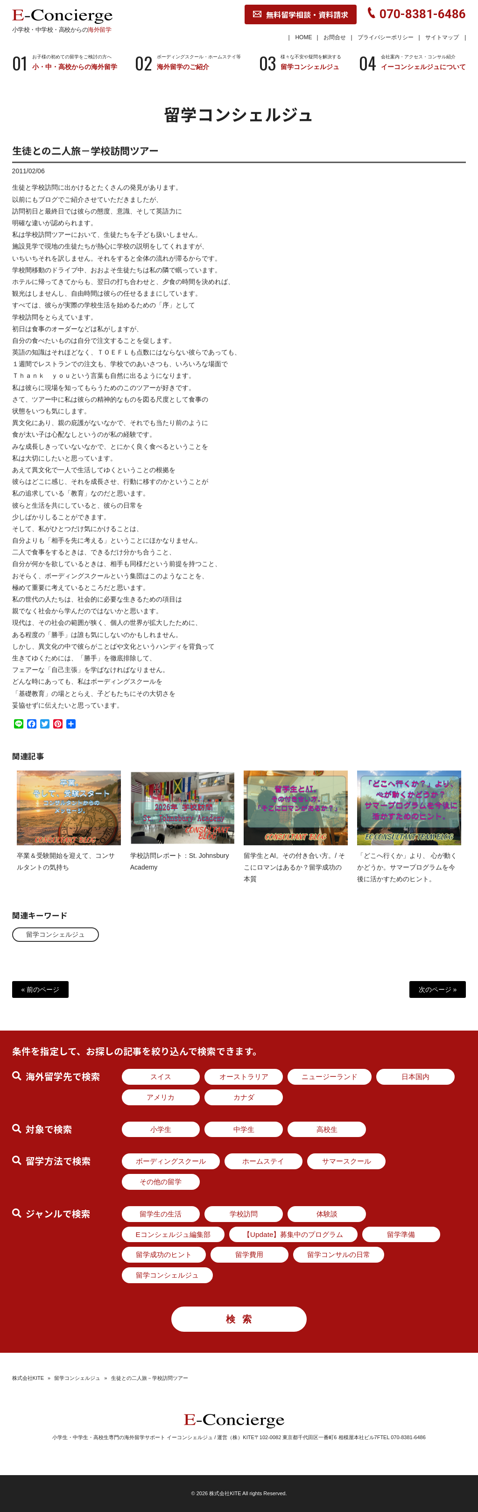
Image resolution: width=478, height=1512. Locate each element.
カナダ (243, 1097)
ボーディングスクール (171, 1161)
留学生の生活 (161, 1214)
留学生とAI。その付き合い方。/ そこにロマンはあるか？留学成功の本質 (294, 875)
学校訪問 (244, 1214)
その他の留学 (161, 1182)
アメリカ (161, 1097)
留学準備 (401, 1234)
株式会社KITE (28, 1378)
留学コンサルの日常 (338, 1254)
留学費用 (249, 1254)
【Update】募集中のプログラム (293, 1234)
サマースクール (346, 1161)
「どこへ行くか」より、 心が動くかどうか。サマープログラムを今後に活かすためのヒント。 (407, 875)
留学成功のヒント (164, 1254)
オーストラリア (243, 1077)
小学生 (160, 1129)
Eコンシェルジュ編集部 (173, 1234)
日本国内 (415, 1077)
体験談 (326, 1214)
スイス (160, 1077)
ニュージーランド (330, 1077)
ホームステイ (263, 1161)
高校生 (326, 1129)
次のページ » (438, 989)
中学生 (243, 1129)
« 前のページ (40, 989)
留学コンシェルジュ (55, 934)
